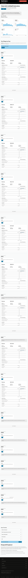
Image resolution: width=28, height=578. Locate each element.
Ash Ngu (11, 550)
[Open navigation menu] (18, 1)
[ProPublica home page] (6, 572)
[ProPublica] (4, 1)
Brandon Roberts (15, 550)
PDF (2, 57)
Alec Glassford (7, 550)
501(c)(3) (6, 17)
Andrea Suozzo (3, 550)
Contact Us (3, 47)
